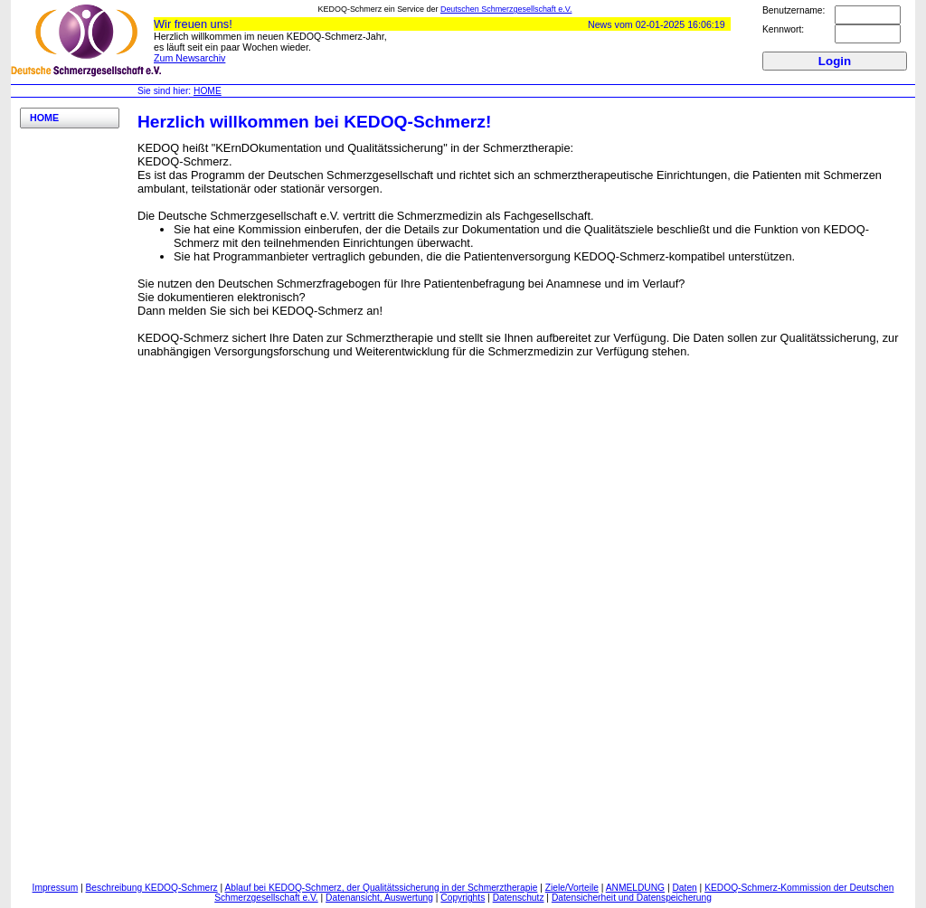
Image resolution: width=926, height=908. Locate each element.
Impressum (56, 888)
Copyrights (462, 898)
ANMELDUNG (635, 888)
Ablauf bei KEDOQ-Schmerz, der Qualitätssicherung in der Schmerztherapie (381, 888)
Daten (684, 888)
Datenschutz (518, 898)
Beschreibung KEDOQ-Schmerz (152, 888)
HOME (208, 91)
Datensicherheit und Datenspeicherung (632, 898)
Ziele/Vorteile (572, 888)
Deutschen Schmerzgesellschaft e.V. (506, 9)
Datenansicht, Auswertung (379, 898)
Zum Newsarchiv (189, 57)
